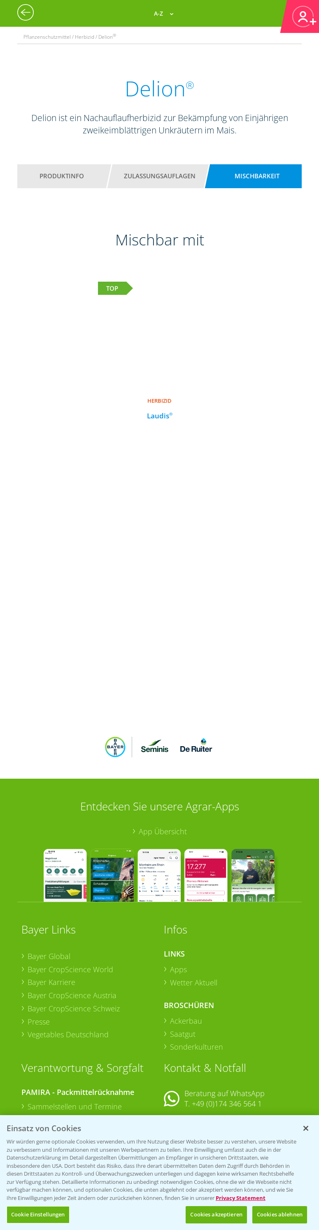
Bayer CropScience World (70, 915)
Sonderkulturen (196, 993)
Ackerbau (186, 967)
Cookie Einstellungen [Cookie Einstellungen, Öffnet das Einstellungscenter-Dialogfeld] (38, 1214)
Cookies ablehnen (280, 1214)
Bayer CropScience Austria (72, 941)
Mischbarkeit (257, 176)
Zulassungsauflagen (160, 176)
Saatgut (183, 980)
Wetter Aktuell (193, 928)
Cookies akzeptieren (216, 1214)
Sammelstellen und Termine (75, 1052)
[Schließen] (306, 1128)
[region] (159, 1172)
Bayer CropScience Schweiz (74, 954)
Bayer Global (49, 902)
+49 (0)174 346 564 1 (227, 1050)
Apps (178, 915)
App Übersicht (163, 777)
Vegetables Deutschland (68, 980)
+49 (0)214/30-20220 (226, 1108)
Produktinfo (62, 176)
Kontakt (188, 1072)
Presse (39, 967)
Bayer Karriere (51, 928)
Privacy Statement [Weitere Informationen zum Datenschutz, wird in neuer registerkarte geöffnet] (240, 1198)
